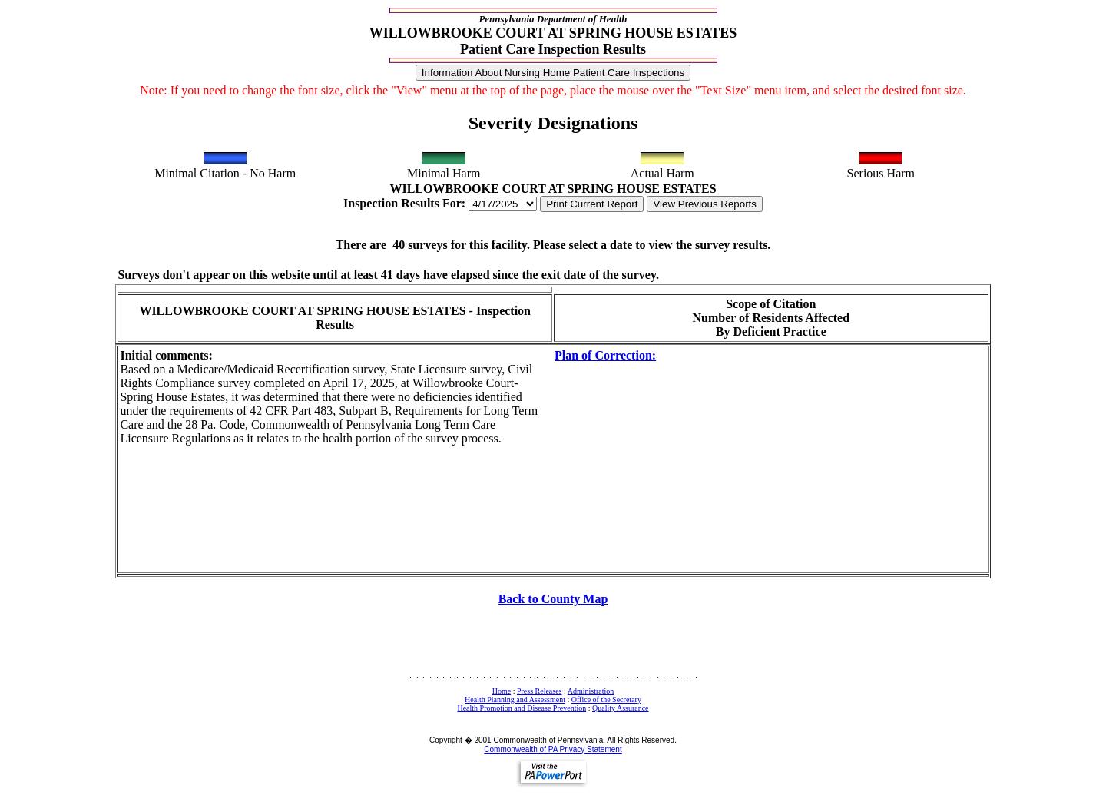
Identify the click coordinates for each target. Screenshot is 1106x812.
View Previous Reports (705, 204)
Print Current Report (591, 204)
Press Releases (539, 691)
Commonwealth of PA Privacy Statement (552, 749)
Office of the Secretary (606, 699)
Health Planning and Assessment (515, 699)
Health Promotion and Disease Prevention (521, 708)
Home (501, 691)
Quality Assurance (620, 708)
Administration (591, 691)
